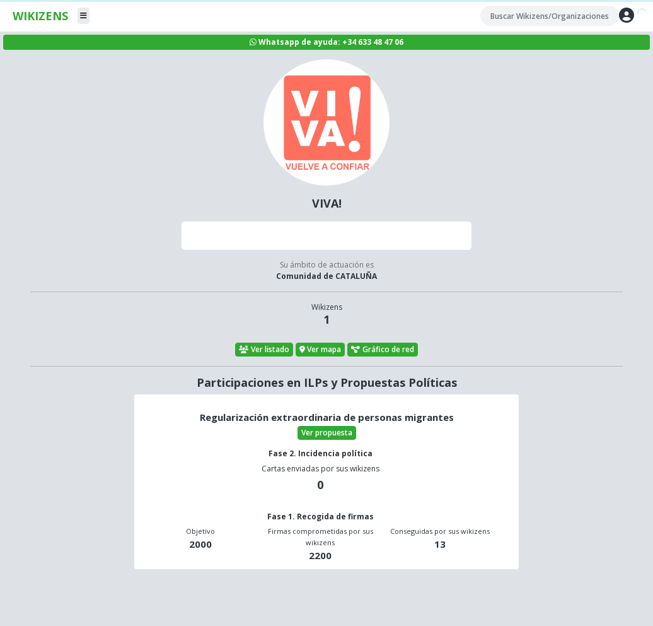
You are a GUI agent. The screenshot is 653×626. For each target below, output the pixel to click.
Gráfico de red (382, 349)
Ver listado (264, 349)
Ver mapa (320, 349)
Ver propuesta (326, 432)
